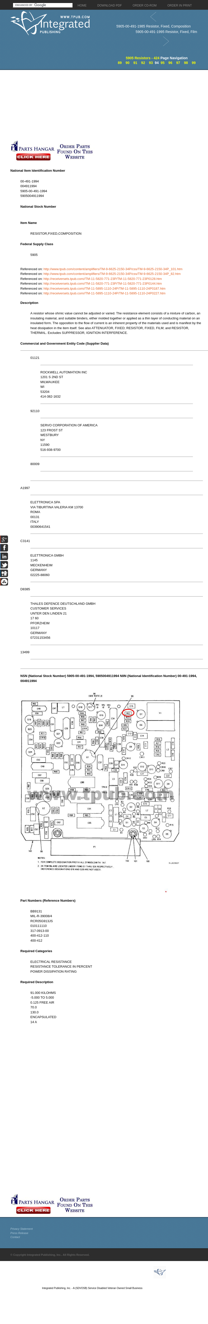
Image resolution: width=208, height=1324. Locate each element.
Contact (15, 1237)
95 (162, 63)
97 (178, 63)
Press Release (19, 1233)
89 (120, 63)
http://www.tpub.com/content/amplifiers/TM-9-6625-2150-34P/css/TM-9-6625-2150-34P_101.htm (113, 269)
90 (128, 63)
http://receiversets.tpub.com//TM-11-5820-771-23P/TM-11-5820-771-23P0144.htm (103, 283)
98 (186, 63)
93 (151, 63)
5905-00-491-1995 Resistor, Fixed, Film (166, 32)
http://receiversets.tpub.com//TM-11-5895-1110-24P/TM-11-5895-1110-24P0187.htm (105, 288)
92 (143, 63)
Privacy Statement (21, 1228)
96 (170, 63)
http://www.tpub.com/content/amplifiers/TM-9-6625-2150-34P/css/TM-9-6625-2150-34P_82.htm (112, 274)
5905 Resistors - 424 (143, 58)
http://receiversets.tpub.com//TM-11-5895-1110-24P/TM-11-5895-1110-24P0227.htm (105, 293)
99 (194, 63)
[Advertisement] (81, 105)
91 (135, 63)
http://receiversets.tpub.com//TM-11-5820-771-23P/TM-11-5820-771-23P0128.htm (103, 279)
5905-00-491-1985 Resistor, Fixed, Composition (153, 26)
